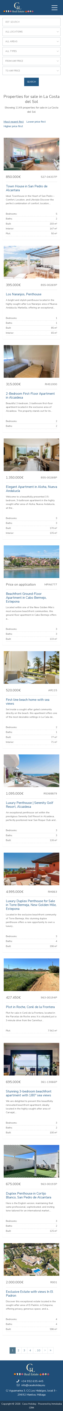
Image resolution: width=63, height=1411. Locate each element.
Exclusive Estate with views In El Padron (29, 1294)
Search (31, 81)
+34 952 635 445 (32, 1381)
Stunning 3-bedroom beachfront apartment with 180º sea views (28, 1093)
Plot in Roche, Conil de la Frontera (30, 1007)
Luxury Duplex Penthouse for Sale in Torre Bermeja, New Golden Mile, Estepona (31, 905)
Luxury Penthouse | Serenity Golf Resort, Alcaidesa (29, 805)
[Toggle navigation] (54, 7)
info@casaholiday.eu (33, 1385)
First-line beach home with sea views (27, 702)
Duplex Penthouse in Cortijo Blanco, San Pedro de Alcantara (28, 1195)
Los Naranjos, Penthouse (23, 294)
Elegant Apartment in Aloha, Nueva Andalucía (31, 489)
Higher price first (13, 126)
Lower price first (36, 122)
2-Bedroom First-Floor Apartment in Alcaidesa (30, 396)
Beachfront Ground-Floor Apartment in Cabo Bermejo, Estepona (26, 598)
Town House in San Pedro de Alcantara (26, 188)
